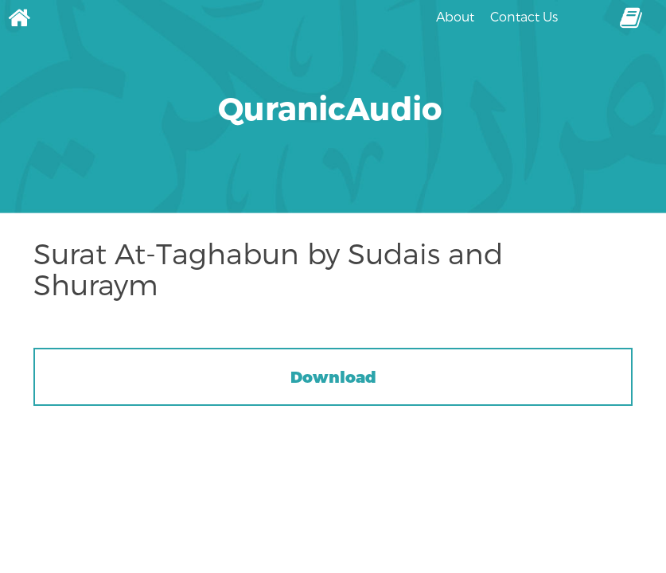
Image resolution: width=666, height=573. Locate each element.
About (455, 16)
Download (333, 376)
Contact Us (524, 16)
